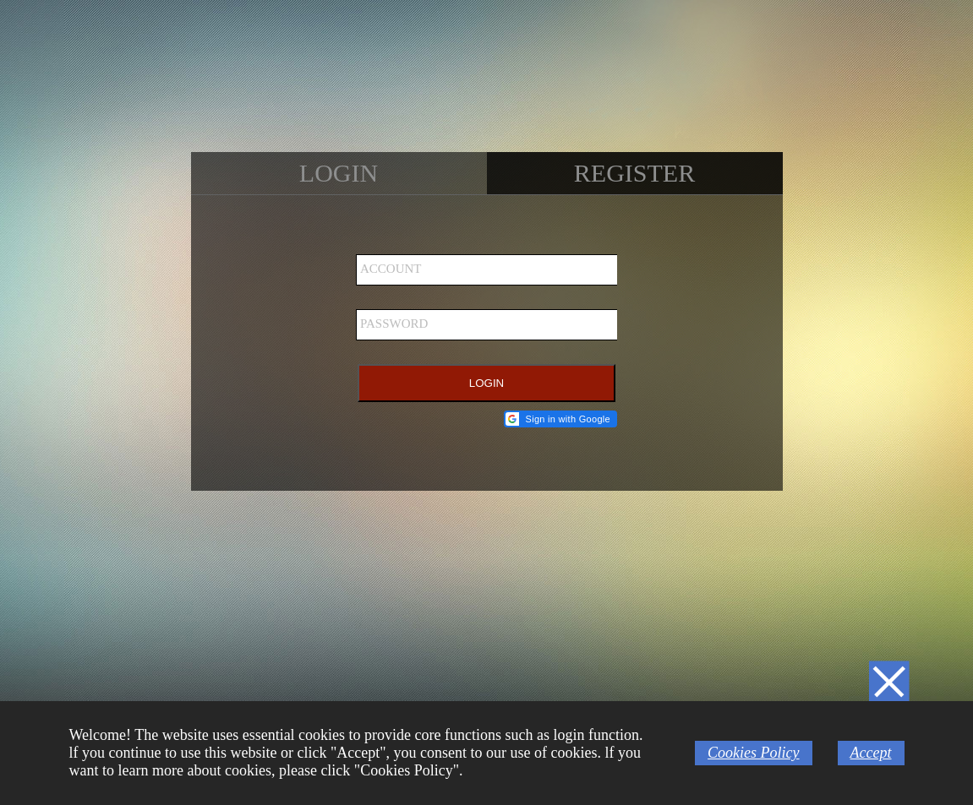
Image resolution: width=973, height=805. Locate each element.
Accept (871, 752)
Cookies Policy (753, 752)
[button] (560, 419)
